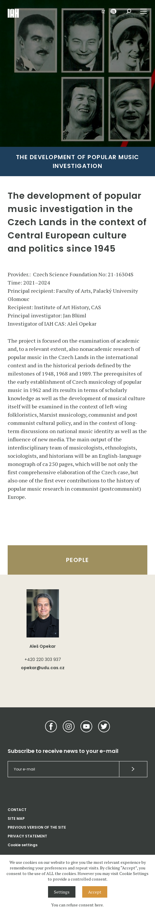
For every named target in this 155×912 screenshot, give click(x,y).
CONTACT (17, 809)
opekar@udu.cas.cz (43, 668)
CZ (103, 11)
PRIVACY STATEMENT (27, 836)
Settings (62, 892)
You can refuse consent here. (77, 905)
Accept (94, 892)
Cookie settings (22, 844)
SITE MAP (16, 818)
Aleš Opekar (42, 646)
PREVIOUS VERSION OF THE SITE (37, 827)
